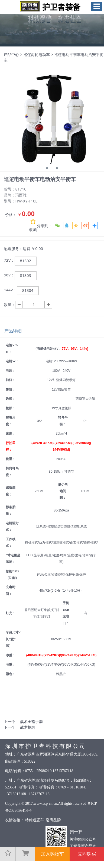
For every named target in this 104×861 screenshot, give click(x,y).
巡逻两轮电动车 (36, 54)
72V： (9, 260)
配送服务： (13, 248)
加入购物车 (52, 854)
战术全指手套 (31, 721)
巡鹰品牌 (53, 820)
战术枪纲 (27, 727)
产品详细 (13, 331)
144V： (10, 289)
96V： (9, 274)
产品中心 (11, 54)
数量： (9, 304)
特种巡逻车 (34, 820)
